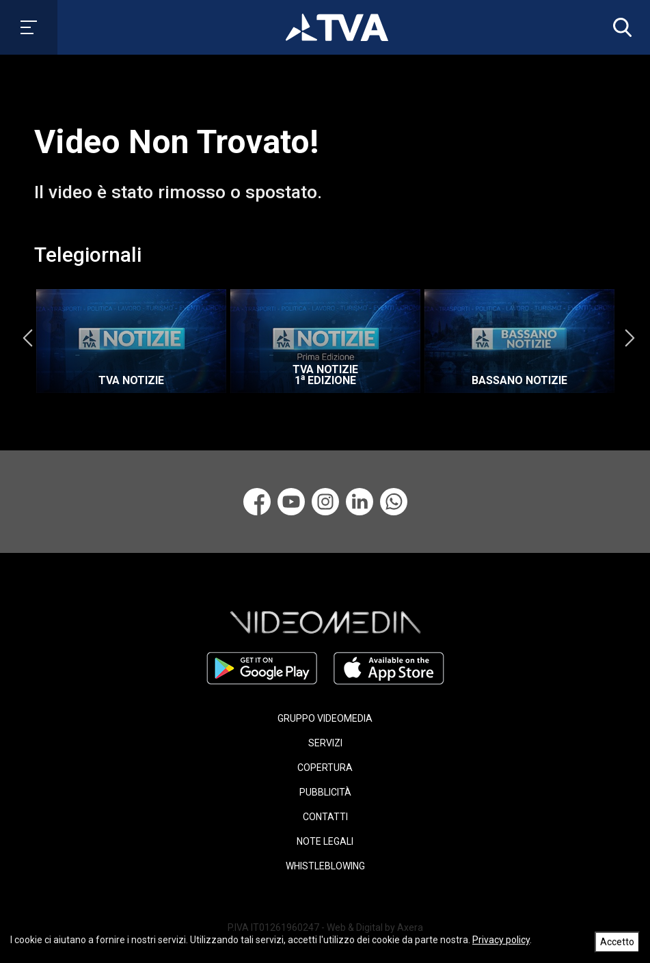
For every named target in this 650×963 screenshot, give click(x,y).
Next (629, 338)
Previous (27, 338)
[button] (619, 27)
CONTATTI (325, 816)
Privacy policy (501, 939)
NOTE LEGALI (325, 841)
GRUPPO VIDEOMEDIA (325, 718)
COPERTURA (325, 767)
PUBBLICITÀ (325, 792)
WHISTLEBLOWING (325, 865)
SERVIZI (325, 742)
